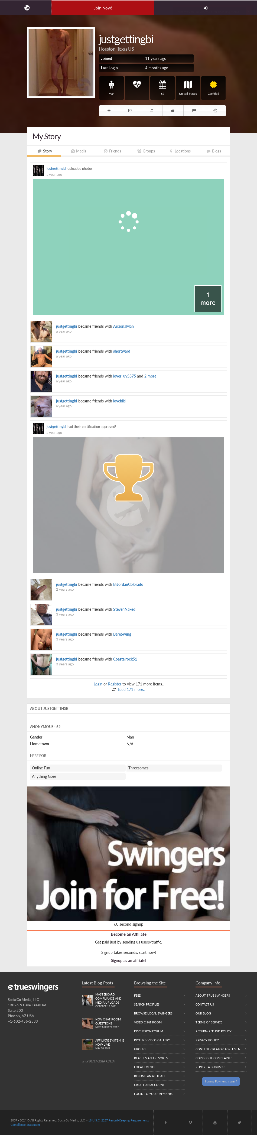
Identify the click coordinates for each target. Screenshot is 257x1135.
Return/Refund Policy (214, 1031)
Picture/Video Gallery (152, 1040)
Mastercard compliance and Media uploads (110, 1000)
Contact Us (205, 1004)
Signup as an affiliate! (128, 960)
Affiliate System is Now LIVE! (110, 1044)
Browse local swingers (153, 1013)
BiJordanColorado (128, 584)
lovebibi (119, 401)
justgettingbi (56, 169)
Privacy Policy (207, 1040)
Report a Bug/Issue (211, 1067)
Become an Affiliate (129, 934)
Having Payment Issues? (221, 1081)
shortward (121, 351)
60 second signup (128, 924)
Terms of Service (209, 1022)
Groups (140, 1049)
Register (114, 684)
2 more (150, 376)
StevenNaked (124, 609)
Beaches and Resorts (151, 1058)
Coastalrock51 (125, 659)
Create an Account (149, 1085)
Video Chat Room (148, 1022)
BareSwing (122, 634)
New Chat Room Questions (110, 1023)
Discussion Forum (148, 1031)
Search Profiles (147, 1004)
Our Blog (203, 1013)
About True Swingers (213, 995)
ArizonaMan (123, 326)
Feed (137, 995)
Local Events (144, 1067)
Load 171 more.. (131, 689)
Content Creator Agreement (219, 1049)
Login (98, 684)
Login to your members (153, 1093)
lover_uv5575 (124, 376)
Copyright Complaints (214, 1058)
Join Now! (103, 7)
